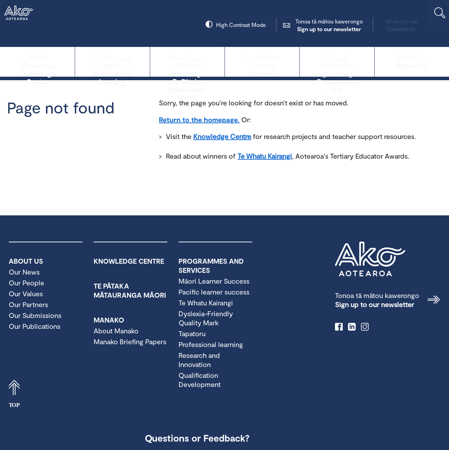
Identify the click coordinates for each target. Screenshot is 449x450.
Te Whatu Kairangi (264, 156)
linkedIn (352, 327)
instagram (365, 327)
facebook (339, 327)
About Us (411, 61)
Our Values (26, 293)
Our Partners (28, 304)
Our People (26, 282)
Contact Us (373, 25)
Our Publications (34, 326)
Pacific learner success (214, 292)
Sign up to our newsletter (301, 25)
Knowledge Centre (37, 61)
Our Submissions (35, 315)
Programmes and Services (336, 61)
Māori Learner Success (214, 281)
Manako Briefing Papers (130, 341)
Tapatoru (192, 333)
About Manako (116, 330)
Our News (24, 272)
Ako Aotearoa (370, 259)
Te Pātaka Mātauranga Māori (187, 61)
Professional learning (112, 61)
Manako (262, 61)
